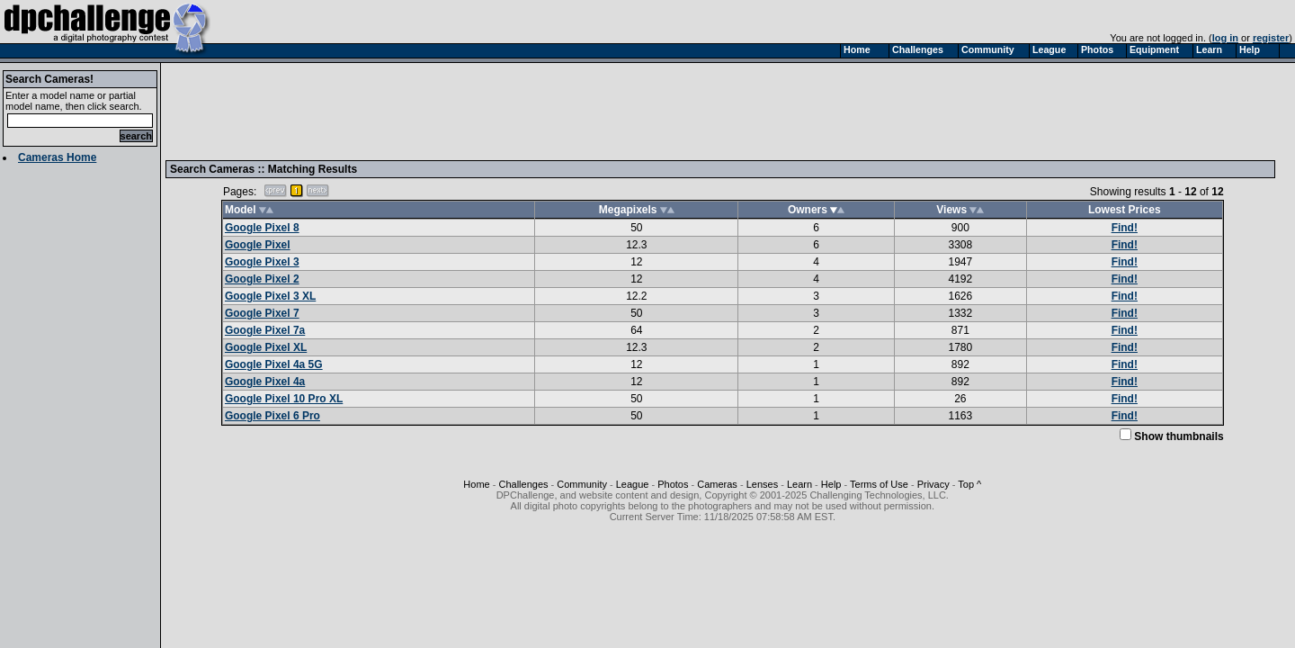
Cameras (717, 484)
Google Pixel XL (266, 347)
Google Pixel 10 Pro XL (284, 398)
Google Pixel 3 (262, 262)
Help (831, 484)
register (1271, 37)
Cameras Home (57, 157)
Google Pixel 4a (265, 381)
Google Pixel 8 (262, 227)
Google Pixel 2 (262, 279)
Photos (672, 484)
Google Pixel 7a (265, 330)
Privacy (933, 484)
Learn (799, 484)
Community (582, 484)
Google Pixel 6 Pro (272, 416)
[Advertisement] (497, 110)
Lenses (762, 484)
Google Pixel (257, 244)
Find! (1125, 227)
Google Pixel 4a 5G (274, 364)
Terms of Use (879, 484)
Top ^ (969, 484)
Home (476, 484)
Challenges (523, 484)
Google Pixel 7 (262, 313)
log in (1225, 37)
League (632, 484)
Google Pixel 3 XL (270, 296)
